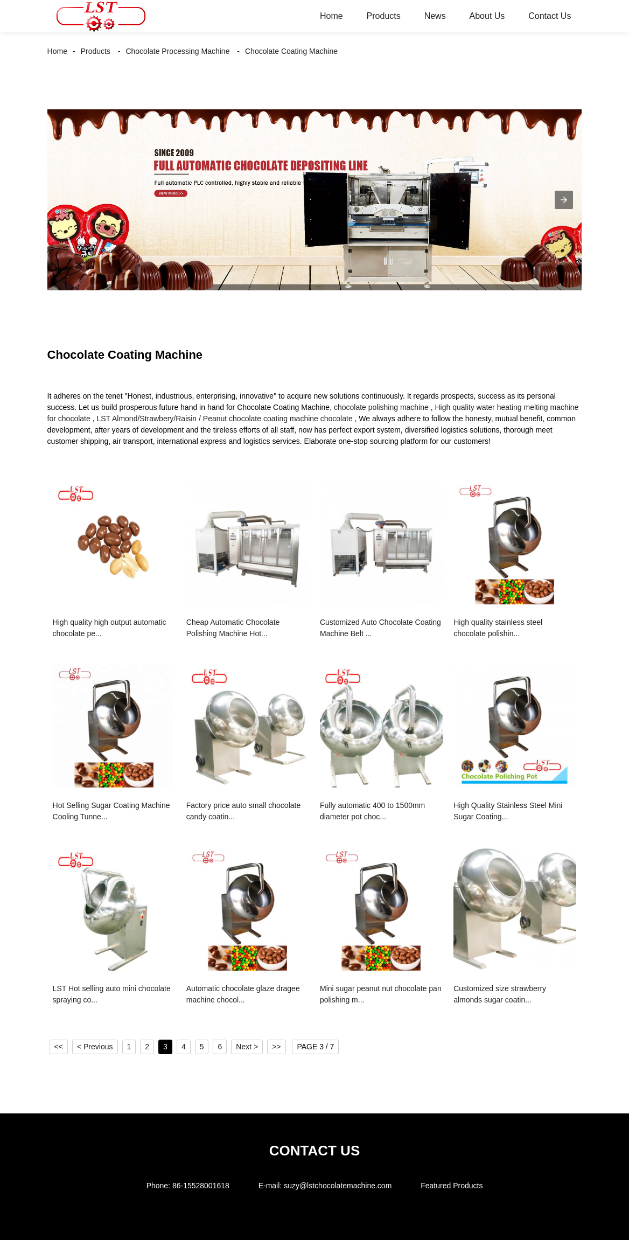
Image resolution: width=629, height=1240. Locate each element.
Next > (247, 1046)
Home (331, 15)
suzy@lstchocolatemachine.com (338, 1185)
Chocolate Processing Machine (177, 51)
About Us (487, 15)
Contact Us (549, 15)
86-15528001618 (200, 1185)
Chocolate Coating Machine (291, 51)
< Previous (95, 1046)
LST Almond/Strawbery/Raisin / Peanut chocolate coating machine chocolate (224, 418)
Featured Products (452, 1185)
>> (276, 1046)
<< (58, 1046)
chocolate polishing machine (381, 407)
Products (384, 15)
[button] (564, 200)
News (435, 15)
